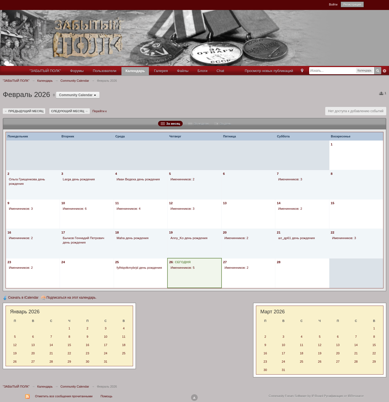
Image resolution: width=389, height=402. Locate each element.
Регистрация (352, 4)
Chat (220, 71)
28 (278, 262)
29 (69, 361)
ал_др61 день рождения (296, 238)
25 (117, 262)
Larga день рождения (79, 179)
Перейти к (99, 111)
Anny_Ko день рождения (189, 238)
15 (332, 203)
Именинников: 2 (182, 179)
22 (332, 232)
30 (87, 361)
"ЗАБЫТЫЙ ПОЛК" (45, 71)
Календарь (135, 71)
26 (171, 262)
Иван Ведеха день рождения (138, 179)
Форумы (77, 71)
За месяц (170, 123)
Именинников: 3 (290, 179)
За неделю (198, 123)
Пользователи (104, 71)
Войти (333, 4)
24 (63, 262)
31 (105, 361)
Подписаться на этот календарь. (68, 297)
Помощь (107, 396)
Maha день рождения (133, 238)
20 (225, 232)
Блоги (202, 71)
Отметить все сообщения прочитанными (63, 396)
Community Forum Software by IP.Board (296, 396)
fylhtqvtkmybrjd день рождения (139, 267)
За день (222, 123)
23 (9, 262)
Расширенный (384, 71)
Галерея (161, 71)
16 (9, 232)
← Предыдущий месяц (24, 111)
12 (171, 203)
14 (278, 203)
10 (63, 203)
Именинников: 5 (182, 267)
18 (117, 232)
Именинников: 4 (129, 208)
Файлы (182, 71)
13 (225, 203)
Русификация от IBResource (343, 396)
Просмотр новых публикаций (269, 71)
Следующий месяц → (69, 111)
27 (225, 262)
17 (63, 232)
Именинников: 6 (75, 208)
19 (171, 232)
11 (117, 203)
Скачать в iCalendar (21, 297)
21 (278, 232)
